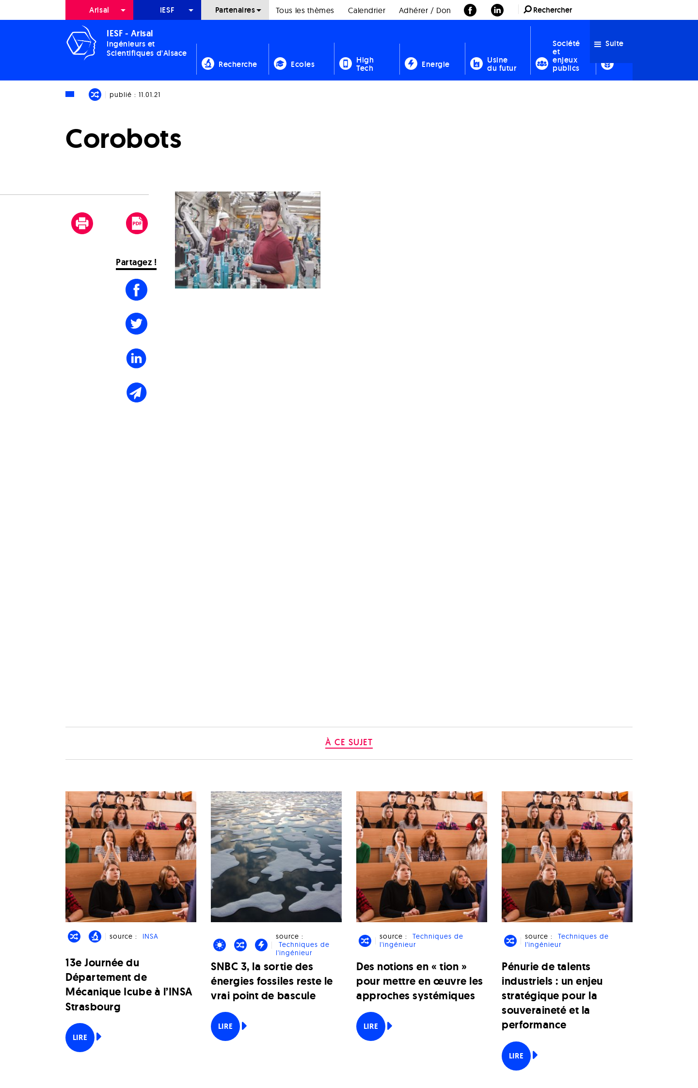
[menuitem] (99, 10)
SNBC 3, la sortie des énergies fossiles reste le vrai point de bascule (272, 981)
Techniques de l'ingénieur (302, 949)
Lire (80, 1037)
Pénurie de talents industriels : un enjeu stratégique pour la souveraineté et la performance (552, 996)
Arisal (99, 10)
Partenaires (235, 10)
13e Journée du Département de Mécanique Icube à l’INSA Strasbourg (129, 985)
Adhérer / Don (425, 10)
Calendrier (366, 10)
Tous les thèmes (305, 10)
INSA (151, 936)
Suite (609, 43)
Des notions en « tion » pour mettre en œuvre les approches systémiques (419, 981)
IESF (167, 10)
